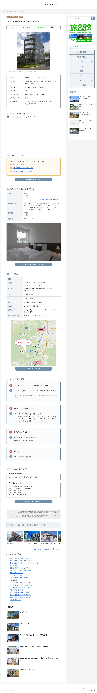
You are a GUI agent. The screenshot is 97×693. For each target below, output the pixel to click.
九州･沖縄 (85, 85)
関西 (86, 71)
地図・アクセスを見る (33, 369)
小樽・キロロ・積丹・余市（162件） (21, 570)
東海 (86, 66)
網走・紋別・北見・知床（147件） (20, 595)
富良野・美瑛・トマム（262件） (20, 568)
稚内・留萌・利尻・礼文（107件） (20, 592)
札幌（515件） (14, 580)
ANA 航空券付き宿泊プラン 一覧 (23, 168)
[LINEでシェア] (40, 27)
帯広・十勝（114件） (16, 573)
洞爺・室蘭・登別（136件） (18, 590)
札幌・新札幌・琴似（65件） (22, 588)
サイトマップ (91, 688)
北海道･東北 (84, 52)
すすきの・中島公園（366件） (22, 583)
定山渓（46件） (14, 565)
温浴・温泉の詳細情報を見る (50, 199)
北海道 (20, 16)
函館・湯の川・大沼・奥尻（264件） (21, 561)
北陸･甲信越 (84, 57)
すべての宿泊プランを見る (33, 179)
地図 (31, 291)
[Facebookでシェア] (26, 27)
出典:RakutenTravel (11, 71)
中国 (86, 76)
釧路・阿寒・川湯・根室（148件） (20, 597)
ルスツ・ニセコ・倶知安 (12, 16)
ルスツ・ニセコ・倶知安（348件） (20, 558)
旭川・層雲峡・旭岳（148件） (19, 578)
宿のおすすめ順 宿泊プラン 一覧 (23, 164)
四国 (86, 80)
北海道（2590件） (15, 600)
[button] (54, 27)
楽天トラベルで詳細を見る (34, 502)
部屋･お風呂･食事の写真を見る (33, 264)
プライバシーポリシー (81, 688)
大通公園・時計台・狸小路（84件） (24, 585)
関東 (86, 61)
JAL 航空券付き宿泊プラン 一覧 (22, 171)
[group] (15, 539)
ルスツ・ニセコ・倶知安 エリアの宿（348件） (46, 549)
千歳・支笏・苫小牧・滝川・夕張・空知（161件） (25, 563)
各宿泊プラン (48, 395)
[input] (82, 18)
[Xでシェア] (13, 27)
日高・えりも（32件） (17, 575)
